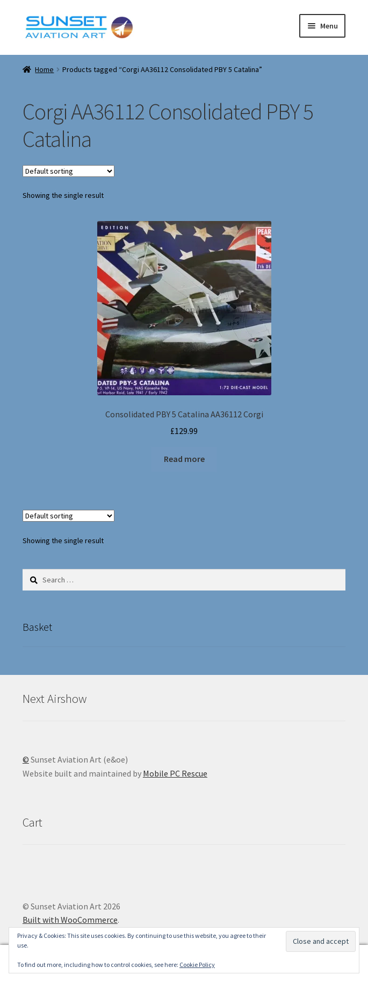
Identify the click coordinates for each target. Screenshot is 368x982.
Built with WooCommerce (70, 919)
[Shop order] (68, 171)
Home (44, 69)
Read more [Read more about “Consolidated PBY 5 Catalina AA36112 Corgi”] (184, 458)
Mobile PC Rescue (175, 773)
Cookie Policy (197, 964)
